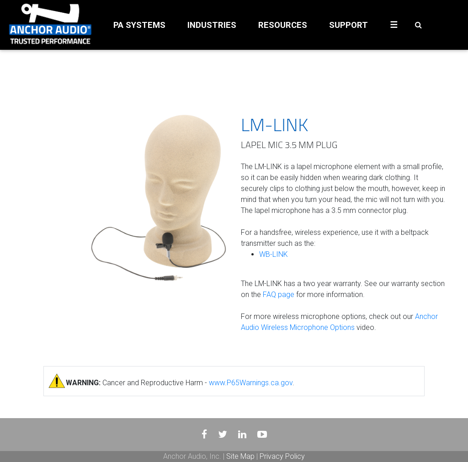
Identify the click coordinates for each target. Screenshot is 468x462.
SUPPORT (348, 25)
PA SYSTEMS (139, 25)
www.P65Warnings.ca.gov (250, 382)
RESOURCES (282, 25)
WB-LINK (273, 254)
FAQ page (278, 294)
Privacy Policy (282, 456)
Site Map (240, 456)
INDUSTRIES (211, 25)
